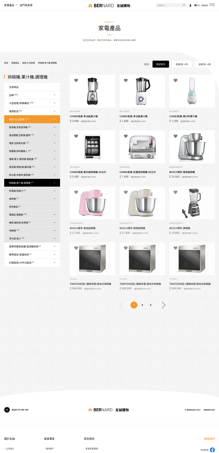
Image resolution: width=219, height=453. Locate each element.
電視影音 (14, 111)
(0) (198, 5)
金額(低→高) (204, 64)
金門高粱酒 (26, 5)
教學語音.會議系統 (19, 254)
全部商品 (14, 87)
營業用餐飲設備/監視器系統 (24, 246)
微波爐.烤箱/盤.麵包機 (20, 167)
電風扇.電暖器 (16, 214)
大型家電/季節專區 (19, 103)
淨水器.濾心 (15, 238)
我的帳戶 (50, 448)
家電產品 (9, 5)
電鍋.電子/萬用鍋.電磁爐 (21, 159)
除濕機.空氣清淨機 (18, 127)
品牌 (11, 95)
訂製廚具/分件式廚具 (20, 262)
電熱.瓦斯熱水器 (17, 143)
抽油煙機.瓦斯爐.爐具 (19, 135)
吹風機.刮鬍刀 (16, 190)
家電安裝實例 (91, 448)
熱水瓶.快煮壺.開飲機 (19, 174)
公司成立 (10, 448)
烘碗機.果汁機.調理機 (19, 182)
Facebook (208, 449)
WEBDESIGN (209, 410)
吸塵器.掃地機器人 (18, 151)
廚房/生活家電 (16, 119)
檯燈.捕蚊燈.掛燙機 (18, 222)
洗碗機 (12, 230)
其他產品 (13, 206)
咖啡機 (12, 198)
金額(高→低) (182, 64)
